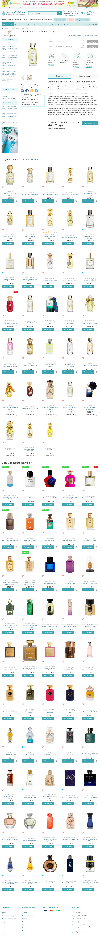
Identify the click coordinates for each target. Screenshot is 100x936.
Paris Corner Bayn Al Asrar (90, 669)
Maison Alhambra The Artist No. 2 (90, 882)
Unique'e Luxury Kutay (90, 540)
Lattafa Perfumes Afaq (90, 583)
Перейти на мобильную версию (85, 932)
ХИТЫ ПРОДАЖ (7, 24)
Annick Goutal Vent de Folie (30, 194)
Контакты (25, 928)
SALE (70, 20)
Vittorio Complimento (70, 583)
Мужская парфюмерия (9, 919)
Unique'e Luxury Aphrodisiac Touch (30, 583)
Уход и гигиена (6, 922)
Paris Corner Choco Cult (70, 669)
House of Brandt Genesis (10, 669)
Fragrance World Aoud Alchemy (90, 840)
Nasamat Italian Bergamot (50, 626)
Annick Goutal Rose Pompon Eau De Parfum (10, 322)
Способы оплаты (42, 8)
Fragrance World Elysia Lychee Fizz (50, 840)
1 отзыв (54, 232)
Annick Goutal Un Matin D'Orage (70, 408)
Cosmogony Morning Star (30, 840)
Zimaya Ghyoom (30, 754)
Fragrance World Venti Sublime (10, 626)
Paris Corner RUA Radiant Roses (70, 498)
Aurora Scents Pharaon (50, 883)
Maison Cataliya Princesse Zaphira (90, 754)
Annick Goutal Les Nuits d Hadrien (8, 68)
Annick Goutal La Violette (8, 60)
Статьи (4, 925)
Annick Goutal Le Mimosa (8, 65)
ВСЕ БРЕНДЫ (93, 24)
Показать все (5, 85)
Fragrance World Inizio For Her (70, 840)
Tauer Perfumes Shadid (50, 498)
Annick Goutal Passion (30, 365)
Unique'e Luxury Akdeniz (70, 540)
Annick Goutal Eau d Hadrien (9, 111)
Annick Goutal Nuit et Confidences (90, 408)
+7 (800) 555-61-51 (73, 11)
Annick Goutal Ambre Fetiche (10, 106)
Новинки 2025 (60, 20)
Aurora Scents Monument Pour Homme (10, 882)
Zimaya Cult (70, 754)
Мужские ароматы (21, 20)
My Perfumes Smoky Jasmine (30, 711)
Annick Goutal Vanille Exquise (50, 237)
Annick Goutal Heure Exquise (9, 57)
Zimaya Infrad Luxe (10, 754)
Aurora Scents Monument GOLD (30, 882)
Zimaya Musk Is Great (50, 754)
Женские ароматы (8, 20)
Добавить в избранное (91, 35)
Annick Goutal (31, 159)
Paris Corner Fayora (70, 626)
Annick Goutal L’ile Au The (9, 116)
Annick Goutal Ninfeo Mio (8, 77)
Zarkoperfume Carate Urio (90, 498)
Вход (88, 8)
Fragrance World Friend (30, 797)
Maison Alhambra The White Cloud (10, 498)
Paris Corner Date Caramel (10, 540)
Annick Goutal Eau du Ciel (8, 46)
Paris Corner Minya (50, 540)
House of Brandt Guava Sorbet (50, 669)
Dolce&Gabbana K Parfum (70, 883)
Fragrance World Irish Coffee (10, 797)
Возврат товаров (28, 916)
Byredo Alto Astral (30, 498)
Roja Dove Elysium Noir (90, 797)
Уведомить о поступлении (92, 42)
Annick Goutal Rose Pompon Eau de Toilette (9, 123)
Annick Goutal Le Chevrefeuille (6, 62)
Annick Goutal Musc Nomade (10, 98)
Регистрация (94, 8)
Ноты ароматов (27, 931)
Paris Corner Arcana (90, 626)
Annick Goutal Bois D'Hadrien (10, 108)
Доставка (25, 912)
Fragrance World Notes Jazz (50, 797)
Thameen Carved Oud (50, 583)
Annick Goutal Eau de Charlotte (7, 43)
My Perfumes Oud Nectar (10, 712)
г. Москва (11, 8)
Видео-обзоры (6, 928)
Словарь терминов (76, 35)
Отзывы (4, 934)
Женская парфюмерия (9, 916)
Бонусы (24, 922)
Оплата (24, 919)
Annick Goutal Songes (90, 365)
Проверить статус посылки (61, 8)
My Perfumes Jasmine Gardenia (49, 711)
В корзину (8, 201)
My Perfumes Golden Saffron (70, 711)
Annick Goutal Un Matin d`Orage (10, 237)
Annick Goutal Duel (7, 92)
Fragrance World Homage (70, 797)
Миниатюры (48, 20)
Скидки (78, 8)
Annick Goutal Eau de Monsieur (7, 95)
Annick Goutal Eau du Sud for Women (9, 49)
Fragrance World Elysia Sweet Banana (30, 626)
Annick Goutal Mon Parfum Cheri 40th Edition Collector (9, 74)
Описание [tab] (59, 76)
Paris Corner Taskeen (30, 540)
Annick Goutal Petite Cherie (70, 194)
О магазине (5, 931)
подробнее (51, 64)
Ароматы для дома (36, 20)
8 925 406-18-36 (80, 919)
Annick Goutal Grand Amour (9, 55)
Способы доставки (25, 8)
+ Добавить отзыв (90, 123)
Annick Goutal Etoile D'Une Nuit (9, 52)
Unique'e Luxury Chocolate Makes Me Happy (10, 583)
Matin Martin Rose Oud (90, 712)
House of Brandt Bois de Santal (30, 669)
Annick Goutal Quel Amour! (70, 280)
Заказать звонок (69, 15)
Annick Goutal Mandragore (9, 71)
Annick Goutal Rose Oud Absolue (8, 119)
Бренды (4, 912)
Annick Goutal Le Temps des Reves (9, 114)
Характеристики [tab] (84, 76)
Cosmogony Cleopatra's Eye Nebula (10, 840)
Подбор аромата (83, 20)
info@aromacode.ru (82, 922)
